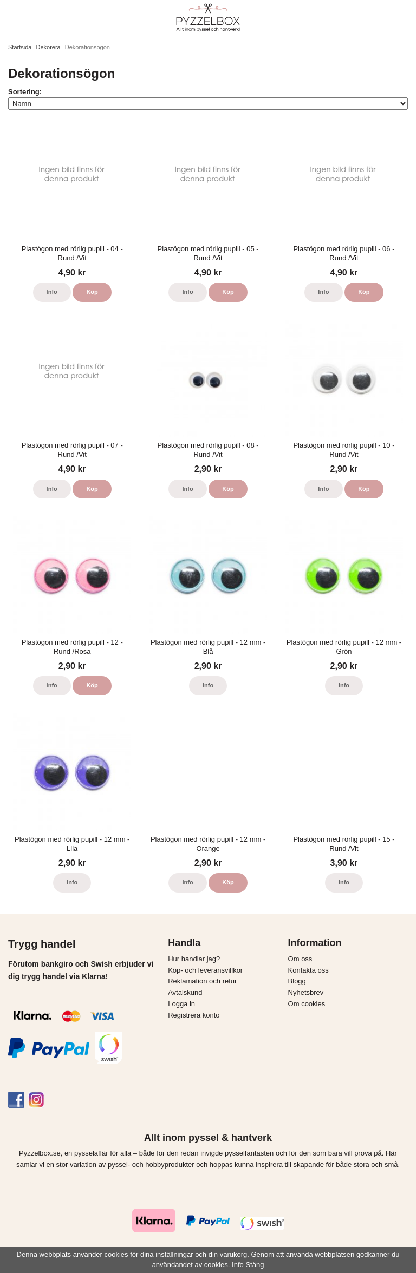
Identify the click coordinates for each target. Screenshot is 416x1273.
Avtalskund (185, 992)
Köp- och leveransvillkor (205, 970)
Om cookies (307, 1004)
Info (52, 291)
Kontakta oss (308, 970)
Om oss (300, 959)
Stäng (254, 1265)
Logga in (181, 1004)
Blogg (297, 981)
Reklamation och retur (202, 981)
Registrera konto (193, 1015)
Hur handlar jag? (194, 959)
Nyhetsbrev (306, 992)
